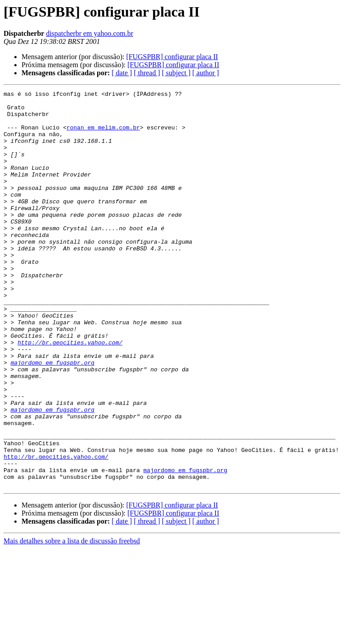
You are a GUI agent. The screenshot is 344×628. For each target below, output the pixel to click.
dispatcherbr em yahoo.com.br (89, 33)
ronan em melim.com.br (103, 135)
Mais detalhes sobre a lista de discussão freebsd (72, 620)
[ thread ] (147, 73)
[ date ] (122, 73)
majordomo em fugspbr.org (53, 417)
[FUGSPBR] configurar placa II (172, 56)
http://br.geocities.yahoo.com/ (69, 393)
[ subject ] (176, 73)
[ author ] (205, 73)
